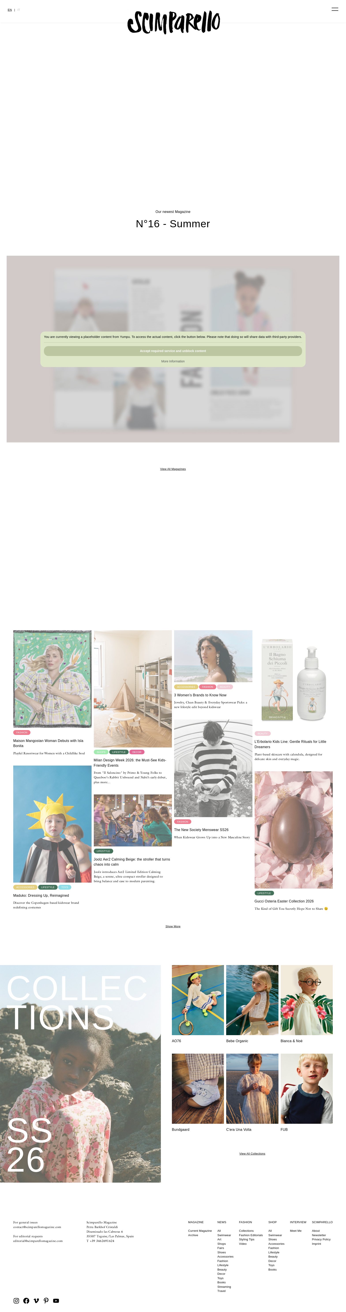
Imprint (316, 1243)
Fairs (220, 1248)
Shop (272, 1222)
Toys (220, 1278)
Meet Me (295, 1230)
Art (219, 1239)
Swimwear (224, 1235)
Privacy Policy (321, 1239)
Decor (221, 1273)
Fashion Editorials (251, 1235)
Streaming (224, 1286)
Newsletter (319, 1235)
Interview (298, 1222)
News (221, 1222)
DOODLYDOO (173, 163)
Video (242, 1243)
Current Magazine (200, 1230)
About (316, 1230)
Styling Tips (246, 1239)
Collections (246, 1230)
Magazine (196, 1222)
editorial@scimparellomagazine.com (38, 1241)
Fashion (222, 1261)
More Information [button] (173, 361)
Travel (221, 1291)
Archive (193, 1235)
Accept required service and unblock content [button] (173, 351)
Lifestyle (222, 1265)
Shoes (221, 1252)
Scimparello (322, 1222)
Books (221, 1282)
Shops (221, 1243)
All (219, 1230)
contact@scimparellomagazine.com (37, 1227)
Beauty (222, 1269)
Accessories (225, 1256)
